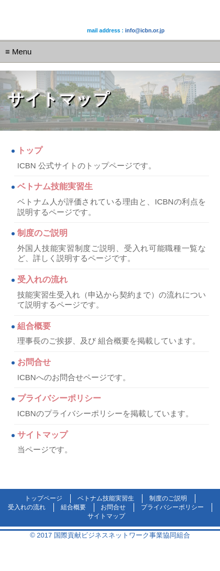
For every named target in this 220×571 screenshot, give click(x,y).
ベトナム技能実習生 (55, 186)
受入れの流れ (42, 279)
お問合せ (34, 362)
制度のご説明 (42, 233)
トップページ (43, 498)
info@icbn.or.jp (144, 30)
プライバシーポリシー (59, 398)
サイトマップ (42, 434)
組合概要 (34, 326)
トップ (29, 150)
